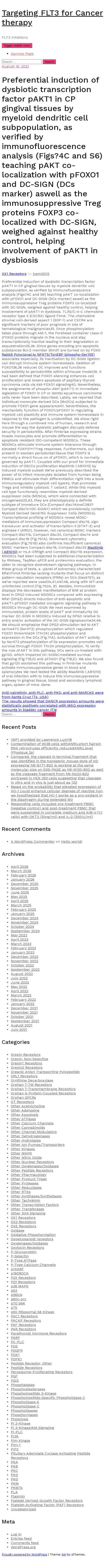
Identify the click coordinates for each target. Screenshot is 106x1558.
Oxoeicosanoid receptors (32, 1239)
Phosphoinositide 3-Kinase (33, 1393)
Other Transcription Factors (35, 1205)
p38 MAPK (20, 1286)
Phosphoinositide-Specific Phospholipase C (48, 1397)
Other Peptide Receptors (32, 1170)
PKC (14, 1470)
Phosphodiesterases (28, 1389)
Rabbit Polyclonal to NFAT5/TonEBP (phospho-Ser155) (48, 354)
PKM (15, 1483)
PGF (14, 1376)
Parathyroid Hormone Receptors (39, 1333)
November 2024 (24, 922)
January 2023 (22, 952)
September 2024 (25, 931)
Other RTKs (21, 1192)
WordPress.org (23, 1547)
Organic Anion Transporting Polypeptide (45, 1072)
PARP (15, 1337)
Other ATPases (23, 1119)
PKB (14, 1466)
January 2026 (22, 879)
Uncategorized (23, 1509)
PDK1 (15, 1355)
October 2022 (22, 965)
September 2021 (25, 1021)
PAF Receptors (23, 1325)
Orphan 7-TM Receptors (31, 1084)
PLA (14, 1492)
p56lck (16, 1295)
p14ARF (17, 1269)
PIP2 (14, 1449)
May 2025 (19, 896)
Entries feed (21, 1538)
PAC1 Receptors (24, 1316)
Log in (16, 1534)
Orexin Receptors (26, 1054)
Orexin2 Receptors (27, 1067)
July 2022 (19, 978)
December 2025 (24, 884)
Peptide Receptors (26, 1367)
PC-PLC (17, 1342)
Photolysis (19, 1419)
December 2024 (24, 918)
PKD (14, 1475)
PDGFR (17, 1350)
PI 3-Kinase (20, 1423)
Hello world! (71, 841)
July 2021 (19, 1029)
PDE (14, 1346)
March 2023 (21, 944)
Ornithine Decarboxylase (32, 1080)
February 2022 (23, 999)
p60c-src (18, 1299)
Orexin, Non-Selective (29, 1059)
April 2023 (19, 939)
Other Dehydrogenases (30, 1136)
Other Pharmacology (28, 1175)
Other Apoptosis (24, 1114)
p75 (14, 1307)
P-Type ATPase (23, 1260)
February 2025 (23, 909)
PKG (14, 1479)
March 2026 (21, 871)
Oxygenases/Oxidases (29, 1243)
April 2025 (19, 901)
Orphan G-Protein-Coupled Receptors (43, 1093)
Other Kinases (23, 1149)
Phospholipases (24, 1410)
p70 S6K (18, 1303)
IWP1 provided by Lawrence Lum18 (41, 739)
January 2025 (22, 914)
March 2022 (21, 995)
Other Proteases (24, 1183)
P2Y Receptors (23, 1282)
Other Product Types (29, 1179)
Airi (64, 1554)
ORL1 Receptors (24, 1076)
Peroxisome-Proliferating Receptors (41, 1372)
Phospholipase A (25, 1402)
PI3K (15, 1436)
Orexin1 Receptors (26, 1063)
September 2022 (25, 969)
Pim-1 (15, 1445)
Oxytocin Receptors (27, 1247)
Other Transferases (27, 1209)
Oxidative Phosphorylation (33, 1235)
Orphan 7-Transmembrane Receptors (43, 1089)
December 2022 (24, 956)
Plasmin (18, 1496)
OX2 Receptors (23, 1222)
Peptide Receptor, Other (31, 1363)
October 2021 (22, 1017)
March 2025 (21, 905)
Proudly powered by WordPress (24, 1554)
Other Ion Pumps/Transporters (38, 1144)
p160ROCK (20, 1273)
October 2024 (22, 926)
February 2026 (23, 875)
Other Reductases (26, 1187)
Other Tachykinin (25, 1200)
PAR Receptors (23, 1329)
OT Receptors (22, 1102)
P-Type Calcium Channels (33, 1265)
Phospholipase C (25, 1406)
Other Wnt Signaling (28, 1213)
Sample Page (22, 53)
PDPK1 (16, 1359)
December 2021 (24, 1008)
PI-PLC (17, 1432)
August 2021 (21, 1025)
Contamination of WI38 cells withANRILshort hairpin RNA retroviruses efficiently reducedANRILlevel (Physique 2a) (56, 748)
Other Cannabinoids (28, 1127)
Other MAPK (21, 1153)
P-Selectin (20, 1256)
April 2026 (19, 866)
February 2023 (23, 948)
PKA (14, 1462)
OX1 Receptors (14, 274)
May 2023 (19, 935)
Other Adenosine (25, 1110)
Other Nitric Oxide (26, 1157)
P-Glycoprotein (23, 1252)
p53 (14, 1290)
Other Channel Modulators (34, 1132)
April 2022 (19, 991)
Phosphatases (23, 1385)
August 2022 (22, 974)
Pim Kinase (20, 1440)
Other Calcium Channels (32, 1123)
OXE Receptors (23, 1226)
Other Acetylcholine (28, 1106)
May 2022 (19, 986)
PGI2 (15, 1380)
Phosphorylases (24, 1415)
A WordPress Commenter (33, 841)
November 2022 (24, 961)
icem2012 (41, 274)
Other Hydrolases (26, 1140)
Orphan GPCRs (23, 1097)
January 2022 (22, 1004)
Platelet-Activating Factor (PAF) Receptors (47, 1505)
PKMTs (17, 1488)
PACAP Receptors (26, 1320)
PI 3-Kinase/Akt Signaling (32, 1428)
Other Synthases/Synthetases (36, 1196)
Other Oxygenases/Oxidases (35, 1166)
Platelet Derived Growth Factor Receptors (47, 1500)
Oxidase (17, 1230)
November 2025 (24, 888)
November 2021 (24, 1012)
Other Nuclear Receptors (32, 1162)
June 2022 (20, 982)
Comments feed (25, 1543)
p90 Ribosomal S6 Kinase (32, 1312)
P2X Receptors (23, 1277)
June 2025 (20, 892)
